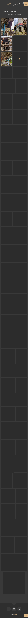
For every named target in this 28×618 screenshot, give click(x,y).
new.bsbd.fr (15, 614)
